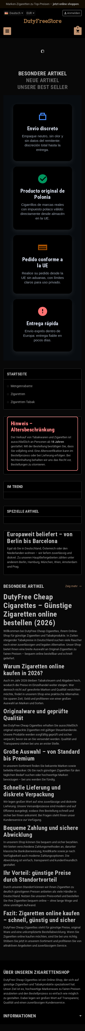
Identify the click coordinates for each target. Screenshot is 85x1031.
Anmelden (72, 13)
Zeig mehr (73, 586)
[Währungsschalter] (30, 13)
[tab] (42, 73)
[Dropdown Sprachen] (13, 13)
